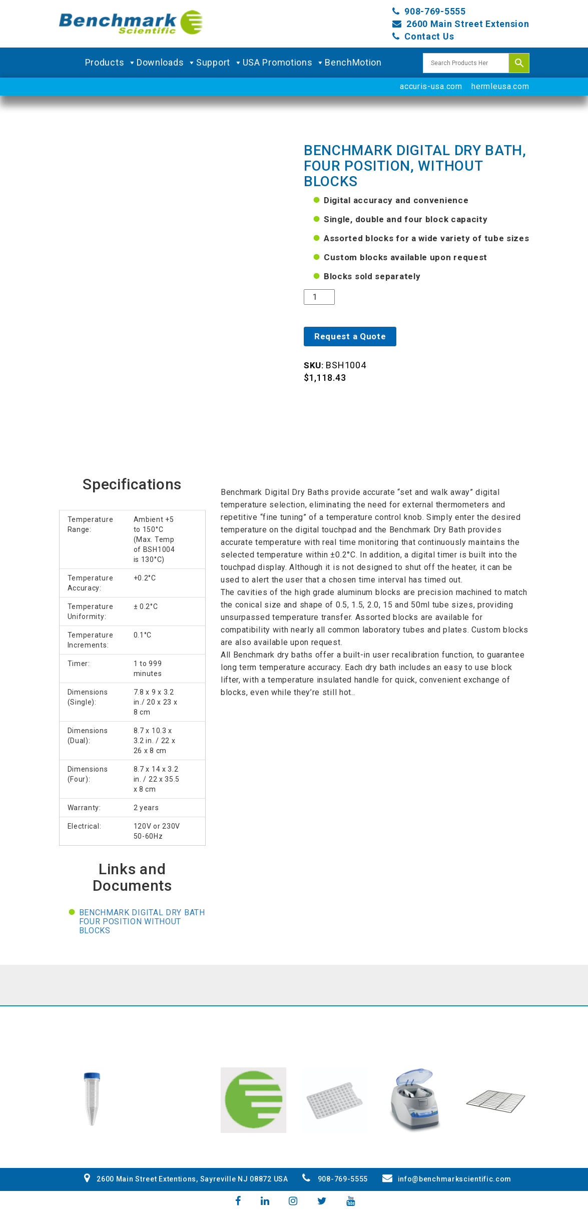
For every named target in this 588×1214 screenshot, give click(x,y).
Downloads (166, 63)
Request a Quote (350, 336)
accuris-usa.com (431, 86)
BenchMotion (353, 62)
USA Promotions (284, 63)
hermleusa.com (500, 86)
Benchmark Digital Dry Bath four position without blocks (142, 921)
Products (111, 63)
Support (219, 63)
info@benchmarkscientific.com (446, 1179)
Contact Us (429, 36)
